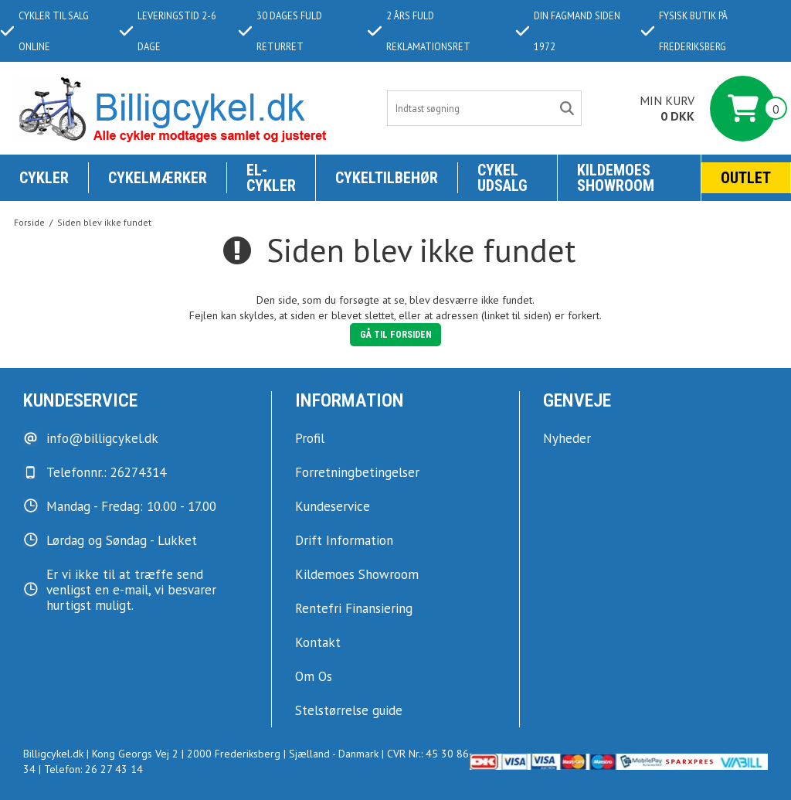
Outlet (746, 178)
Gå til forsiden (396, 334)
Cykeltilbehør (386, 178)
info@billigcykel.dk (102, 438)
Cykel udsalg (502, 178)
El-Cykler (271, 178)
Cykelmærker (157, 178)
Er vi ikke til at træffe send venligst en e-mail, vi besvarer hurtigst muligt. (131, 590)
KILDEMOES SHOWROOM (615, 178)
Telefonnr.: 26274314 (106, 472)
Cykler (44, 178)
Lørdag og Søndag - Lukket (121, 540)
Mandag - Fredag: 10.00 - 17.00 (131, 506)
